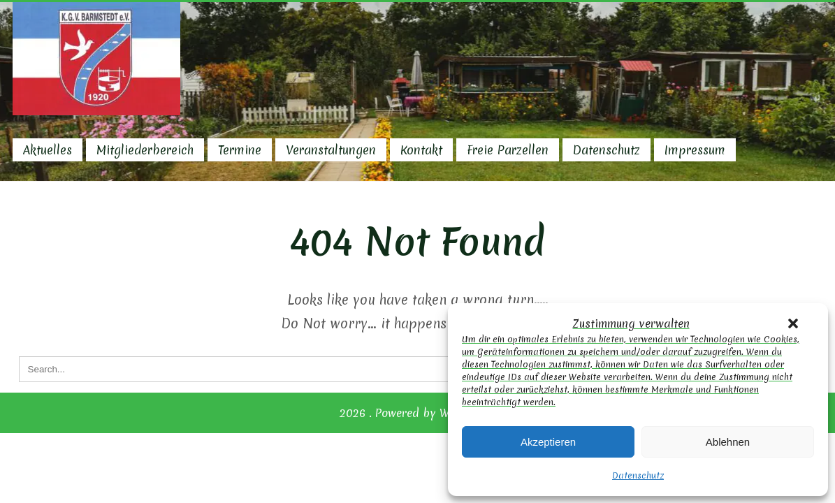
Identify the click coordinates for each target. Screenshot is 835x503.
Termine (239, 150)
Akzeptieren (548, 442)
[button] (793, 323)
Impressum (695, 150)
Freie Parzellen (508, 150)
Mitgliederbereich (145, 150)
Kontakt (421, 150)
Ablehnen (728, 442)
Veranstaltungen (331, 150)
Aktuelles (47, 150)
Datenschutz (638, 475)
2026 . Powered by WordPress (417, 413)
